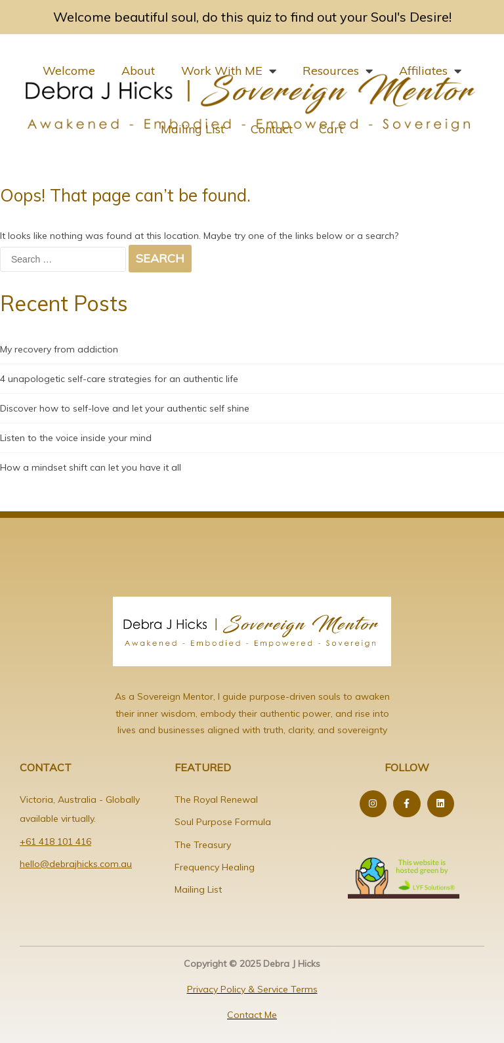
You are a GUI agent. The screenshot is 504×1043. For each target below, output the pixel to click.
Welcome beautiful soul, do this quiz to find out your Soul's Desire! (252, 17)
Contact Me (252, 1015)
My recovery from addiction (59, 349)
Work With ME (228, 70)
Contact (272, 129)
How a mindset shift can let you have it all (90, 467)
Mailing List (192, 129)
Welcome (69, 70)
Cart (331, 129)
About (138, 70)
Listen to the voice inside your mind (76, 438)
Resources (338, 70)
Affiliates (430, 70)
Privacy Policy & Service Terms (252, 989)
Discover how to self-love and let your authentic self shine (124, 408)
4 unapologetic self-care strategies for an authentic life (119, 379)
